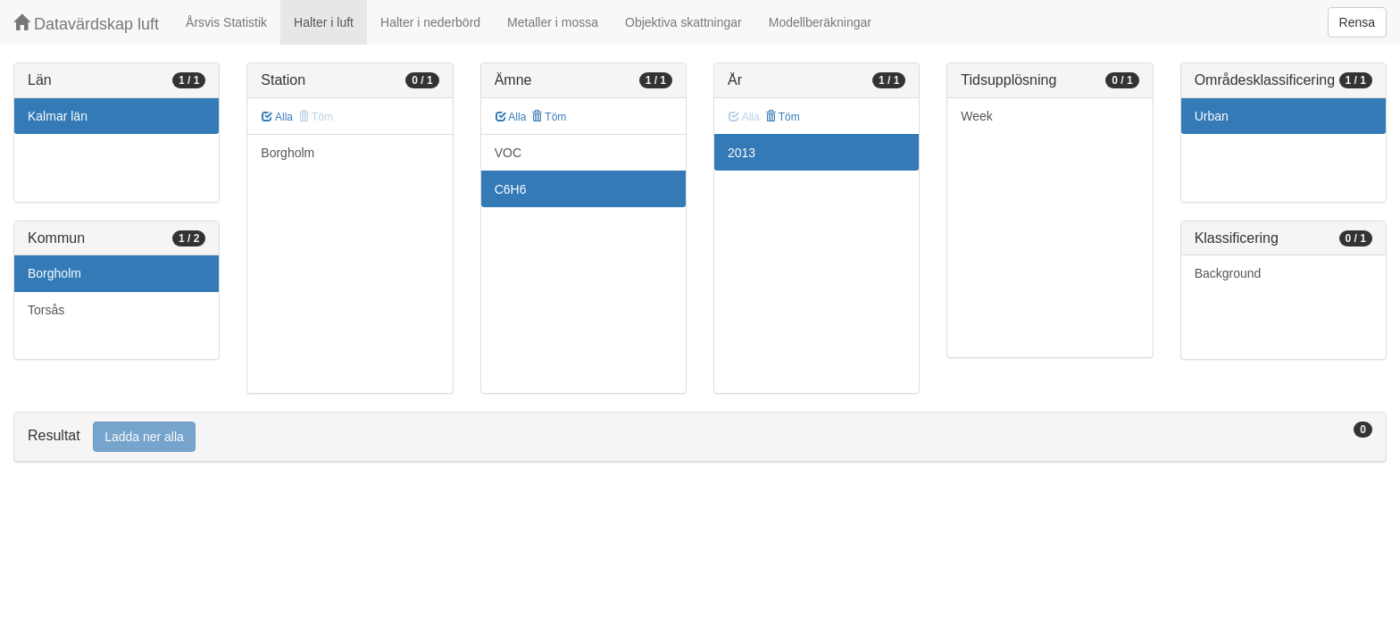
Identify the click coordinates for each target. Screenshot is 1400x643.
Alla (277, 117)
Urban (1212, 116)
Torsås (46, 310)
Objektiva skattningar (683, 22)
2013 (741, 153)
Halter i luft (324, 22)
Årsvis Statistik (226, 22)
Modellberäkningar (820, 22)
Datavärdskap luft (86, 23)
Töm (548, 117)
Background (1228, 273)
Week (977, 116)
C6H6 (511, 189)
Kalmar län (58, 116)
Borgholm (54, 273)
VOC (508, 153)
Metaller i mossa (552, 22)
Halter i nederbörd (430, 22)
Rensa (1357, 22)
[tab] (700, 437)
